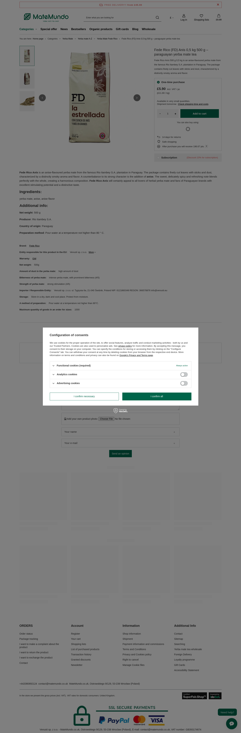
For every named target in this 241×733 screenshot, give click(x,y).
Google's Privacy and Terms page (136, 355)
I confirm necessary (84, 396)
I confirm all (157, 396)
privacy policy (125, 346)
